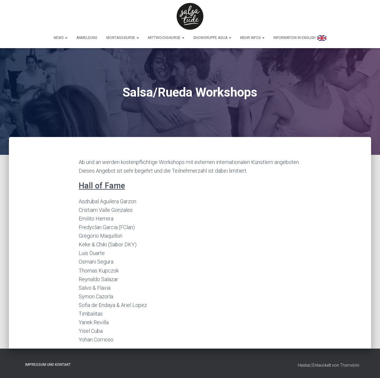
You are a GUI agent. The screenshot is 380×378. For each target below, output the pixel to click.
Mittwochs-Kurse (166, 38)
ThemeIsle (349, 365)
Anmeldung (86, 38)
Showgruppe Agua (212, 38)
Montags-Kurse (122, 38)
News (60, 38)
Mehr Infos (252, 38)
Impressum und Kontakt (48, 365)
